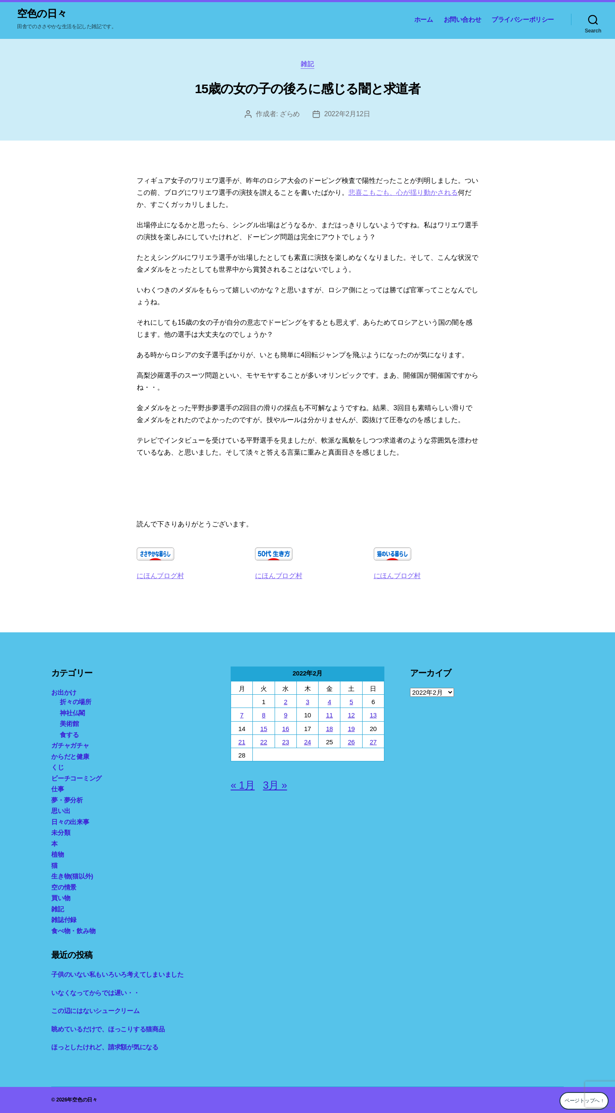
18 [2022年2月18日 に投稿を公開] (329, 728)
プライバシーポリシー (523, 19)
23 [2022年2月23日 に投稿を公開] (285, 742)
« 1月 (243, 785)
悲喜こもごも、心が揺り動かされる (403, 192)
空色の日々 (42, 14)
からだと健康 (70, 756)
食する (69, 734)
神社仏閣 (72, 713)
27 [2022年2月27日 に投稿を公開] (373, 742)
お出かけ (63, 692)
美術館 (69, 723)
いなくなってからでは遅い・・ (95, 992)
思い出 (60, 810)
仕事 (57, 789)
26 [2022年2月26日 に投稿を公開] (351, 742)
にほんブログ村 (160, 575)
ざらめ (290, 113)
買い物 (60, 898)
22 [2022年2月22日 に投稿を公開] (263, 742)
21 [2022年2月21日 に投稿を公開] (241, 742)
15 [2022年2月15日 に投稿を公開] (263, 728)
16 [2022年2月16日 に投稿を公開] (285, 728)
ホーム (423, 19)
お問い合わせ (462, 19)
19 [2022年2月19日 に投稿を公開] (351, 728)
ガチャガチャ (70, 745)
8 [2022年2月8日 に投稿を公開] (263, 715)
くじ (57, 767)
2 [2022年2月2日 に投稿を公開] (285, 701)
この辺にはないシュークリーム (95, 1010)
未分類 (60, 832)
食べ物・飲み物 (73, 930)
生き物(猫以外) (72, 876)
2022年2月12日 (347, 113)
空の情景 (63, 887)
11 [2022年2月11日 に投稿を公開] (329, 715)
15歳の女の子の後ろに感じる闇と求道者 (307, 89)
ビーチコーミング (76, 778)
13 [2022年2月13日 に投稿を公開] (373, 715)
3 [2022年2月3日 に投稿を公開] (307, 701)
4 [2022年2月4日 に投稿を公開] (329, 701)
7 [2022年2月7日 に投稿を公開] (241, 715)
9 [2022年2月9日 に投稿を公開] (285, 715)
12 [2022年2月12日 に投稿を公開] (351, 715)
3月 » (275, 785)
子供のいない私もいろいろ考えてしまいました (117, 974)
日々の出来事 (70, 821)
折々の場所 (75, 701)
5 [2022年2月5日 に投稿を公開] (351, 701)
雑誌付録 (63, 919)
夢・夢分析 (67, 800)
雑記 (307, 64)
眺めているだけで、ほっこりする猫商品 (108, 1029)
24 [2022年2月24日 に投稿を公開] (307, 742)
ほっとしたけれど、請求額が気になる (104, 1047)
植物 (57, 854)
